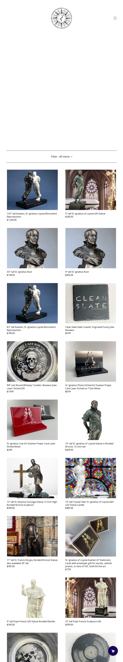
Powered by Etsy (14, 654)
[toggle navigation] (115, 18)
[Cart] (113, 651)
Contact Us (12, 646)
